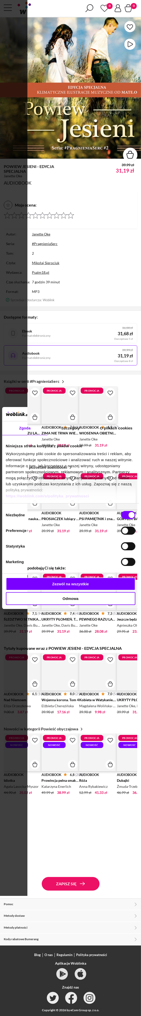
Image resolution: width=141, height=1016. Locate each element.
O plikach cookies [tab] (116, 428)
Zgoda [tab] (25, 428)
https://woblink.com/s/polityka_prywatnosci (47, 496)
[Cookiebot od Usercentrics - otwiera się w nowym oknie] (113, 414)
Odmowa (70, 598)
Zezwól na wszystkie (70, 584)
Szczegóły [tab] (70, 428)
